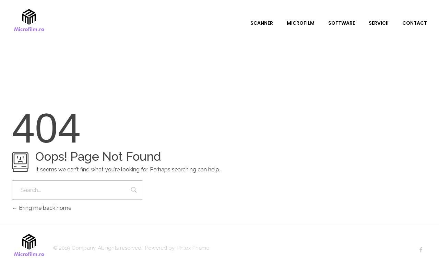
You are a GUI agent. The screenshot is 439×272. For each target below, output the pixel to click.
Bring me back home (41, 208)
